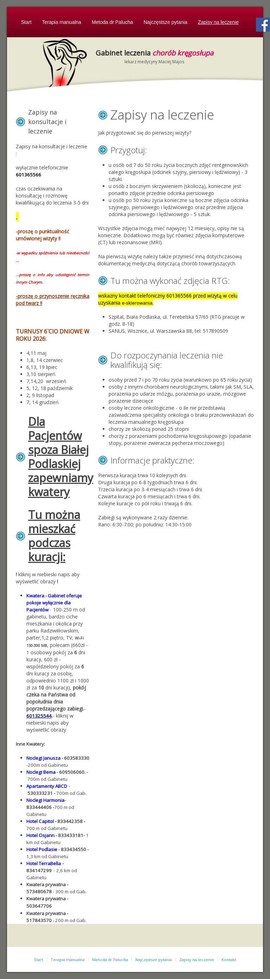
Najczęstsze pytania (165, 22)
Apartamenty (40, 786)
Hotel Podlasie (41, 849)
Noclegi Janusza (43, 758)
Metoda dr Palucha (112, 22)
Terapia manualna (61, 22)
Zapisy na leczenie (218, 22)
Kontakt (228, 959)
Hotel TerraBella (43, 863)
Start (26, 22)
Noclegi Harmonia (45, 800)
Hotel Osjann (40, 835)
